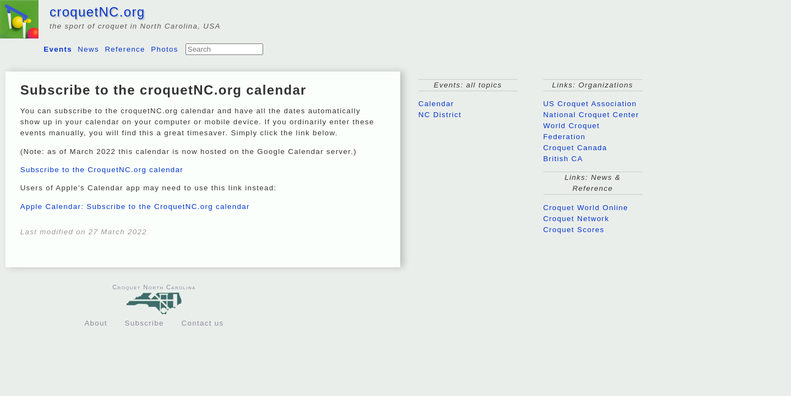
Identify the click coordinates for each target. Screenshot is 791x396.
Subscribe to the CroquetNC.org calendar (101, 170)
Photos (164, 49)
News (88, 49)
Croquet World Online (586, 208)
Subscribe (144, 323)
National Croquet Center (591, 115)
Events (57, 49)
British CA (563, 159)
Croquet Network (576, 219)
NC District (439, 115)
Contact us (203, 323)
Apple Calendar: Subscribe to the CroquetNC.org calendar (135, 206)
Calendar (436, 104)
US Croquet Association (590, 104)
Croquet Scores (573, 230)
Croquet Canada (575, 148)
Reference (125, 49)
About (95, 323)
